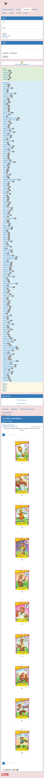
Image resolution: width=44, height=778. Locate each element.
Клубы (4, 390)
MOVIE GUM (7, 241)
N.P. (5, 243)
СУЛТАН (6, 370)
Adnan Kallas (8, 88)
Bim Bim (7, 121)
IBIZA (6, 192)
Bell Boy (7, 114)
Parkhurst (7, 267)
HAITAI (6, 188)
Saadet (6, 280)
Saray (6, 285)
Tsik (5, 313)
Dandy (6, 149)
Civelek (6, 144)
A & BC (6, 84)
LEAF (6, 220)
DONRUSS (7, 160)
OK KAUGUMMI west (10, 259)
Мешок (4, 389)
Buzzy (6, 133)
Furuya (6, 177)
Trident (6, 311)
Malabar (6, 225)
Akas (6, 91)
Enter (6, 169)
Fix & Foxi (7, 174)
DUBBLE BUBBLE (9, 162)
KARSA (6, 204)
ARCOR (7, 102)
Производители (7, 412)
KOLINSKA (7, 214)
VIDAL (6, 327)
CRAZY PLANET (9, 146)
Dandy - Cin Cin (8, 151)
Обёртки (6, 75)
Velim (6, 325)
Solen (6, 292)
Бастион (7, 336)
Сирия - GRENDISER (10, 364)
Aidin (6, 89)
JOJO (6, 200)
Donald (6, 158)
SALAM (6, 281)
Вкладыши (7, 72)
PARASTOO (7, 264)
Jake (6, 195)
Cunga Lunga (8, 148)
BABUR (6, 109)
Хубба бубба (8, 373)
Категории (5, 409)
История (7, 70)
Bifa (5, 116)
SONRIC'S (7, 294)
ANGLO (6, 100)
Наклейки (7, 74)
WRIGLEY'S (8, 329)
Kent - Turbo (8, 209)
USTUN (6, 322)
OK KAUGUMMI (8, 255)
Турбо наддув (8, 371)
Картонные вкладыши (11, 348)
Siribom (6, 290)
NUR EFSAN (7, 250)
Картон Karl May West (10, 347)
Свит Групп (7, 362)
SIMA (6, 288)
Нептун (7, 357)
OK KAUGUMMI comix (10, 257)
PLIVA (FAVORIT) (9, 276)
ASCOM (6, 105)
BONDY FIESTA (8, 128)
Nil (5, 248)
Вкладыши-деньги (9, 340)
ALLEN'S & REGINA (9, 93)
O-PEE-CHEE (8, 251)
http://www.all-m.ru (22, 403)
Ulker (6, 318)
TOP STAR (7, 308)
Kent (6, 206)
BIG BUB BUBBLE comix (11, 118)
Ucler (6, 317)
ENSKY (6, 167)
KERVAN (7, 211)
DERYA (6, 155)
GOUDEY (7, 186)
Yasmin (6, 331)
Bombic (6, 125)
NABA (6, 244)
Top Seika (7, 306)
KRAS (6, 216)
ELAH (6, 165)
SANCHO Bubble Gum (10, 283)
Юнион (6, 377)
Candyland (7, 137)
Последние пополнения (27, 409)
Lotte (6, 222)
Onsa (6, 260)
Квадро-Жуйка (8, 350)
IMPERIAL (7, 193)
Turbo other (7, 315)
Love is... (7, 223)
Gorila (6, 185)
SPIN (6, 297)
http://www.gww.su (22, 400)
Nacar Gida (7, 246)
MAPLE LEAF (8, 227)
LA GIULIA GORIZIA (9, 218)
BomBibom (7, 123)
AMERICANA (8, 96)
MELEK (6, 234)
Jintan (6, 199)
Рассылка (7, 77)
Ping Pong (7, 273)
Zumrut (6, 334)
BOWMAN (7, 130)
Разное (6, 79)
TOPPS (6, 310)
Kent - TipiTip (8, 207)
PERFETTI (7, 269)
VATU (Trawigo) (8, 324)
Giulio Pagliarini (9, 181)
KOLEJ (6, 213)
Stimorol (7, 301)
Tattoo (6, 303)
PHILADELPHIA (8, 271)
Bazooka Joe (8, 112)
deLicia (6, 153)
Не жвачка (7, 380)
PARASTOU (7, 266)
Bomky (6, 126)
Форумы (4, 384)
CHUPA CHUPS (8, 141)
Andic (6, 98)
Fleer (6, 176)
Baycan (6, 111)
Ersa (6, 170)
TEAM (6, 304)
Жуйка (6, 343)
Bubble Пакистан (9, 132)
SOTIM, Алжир (8, 296)
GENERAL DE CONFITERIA (11, 179)
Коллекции (5, 83)
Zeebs (6, 333)
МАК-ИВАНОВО (8, 354)
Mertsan (6, 236)
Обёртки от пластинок (11, 361)
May (5, 230)
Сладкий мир (8, 368)
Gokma (6, 183)
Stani (6, 299)
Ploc (5, 278)
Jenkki (6, 197)
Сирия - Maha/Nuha (9, 366)
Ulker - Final (7, 320)
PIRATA (6, 274)
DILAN (6, 156)
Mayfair (6, 232)
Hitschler (7, 190)
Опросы (4, 387)
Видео (4, 385)
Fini (5, 172)
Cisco (6, 142)
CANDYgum (7, 135)
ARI (6, 104)
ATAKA (6, 107)
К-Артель (7, 345)
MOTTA (6, 239)
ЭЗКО (6, 375)
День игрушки (8, 341)
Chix (5, 139)
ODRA (6, 253)
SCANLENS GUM (9, 287)
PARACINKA (8, 262)
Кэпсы (6, 352)
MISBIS (6, 237)
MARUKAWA (8, 229)
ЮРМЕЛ (6, 378)
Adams (6, 86)
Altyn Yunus (7, 95)
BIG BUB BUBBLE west (11, 119)
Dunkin (6, 163)
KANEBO (7, 202)
